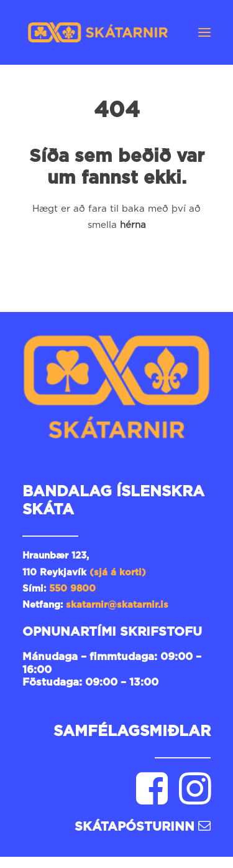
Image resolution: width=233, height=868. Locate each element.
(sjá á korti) (117, 572)
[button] (204, 32)
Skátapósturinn (143, 827)
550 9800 (72, 588)
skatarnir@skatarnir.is (118, 605)
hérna (133, 225)
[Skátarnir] (97, 32)
